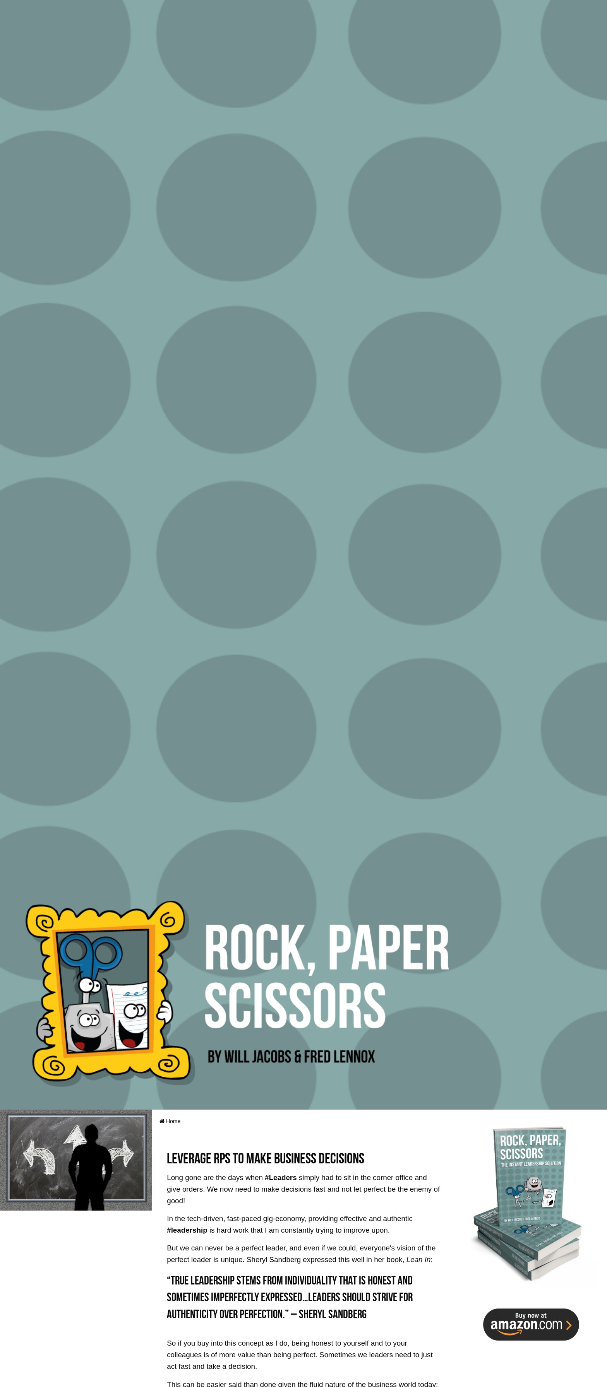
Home (169, 1121)
